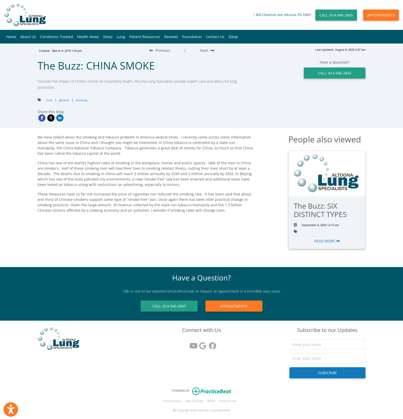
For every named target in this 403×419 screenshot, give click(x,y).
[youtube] (191, 344)
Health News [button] (88, 36)
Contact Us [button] (215, 36)
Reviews (171, 36)
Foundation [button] (192, 36)
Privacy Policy (172, 401)
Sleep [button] (108, 36)
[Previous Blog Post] (159, 50)
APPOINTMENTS (381, 15)
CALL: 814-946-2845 (336, 15)
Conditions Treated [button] (56, 36)
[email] (327, 358)
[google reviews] (201, 344)
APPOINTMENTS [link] (234, 306)
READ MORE (327, 240)
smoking (81, 100)
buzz (49, 100)
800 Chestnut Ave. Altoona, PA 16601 (284, 15)
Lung (121, 36)
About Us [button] (28, 36)
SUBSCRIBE (327, 372)
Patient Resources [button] (144, 36)
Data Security (194, 401)
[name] (327, 344)
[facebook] (211, 344)
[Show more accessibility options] (11, 409)
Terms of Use (227, 401)
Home (11, 36)
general (64, 100)
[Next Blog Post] (207, 50)
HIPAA (211, 401)
